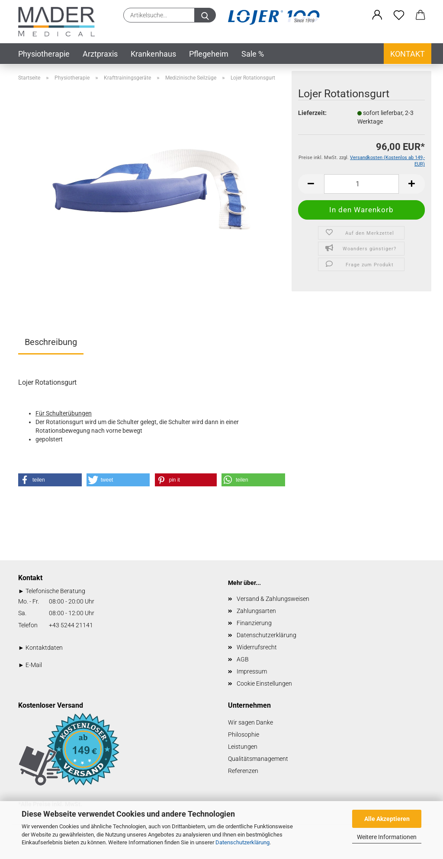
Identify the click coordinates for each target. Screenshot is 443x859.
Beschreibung (51, 342)
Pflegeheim (208, 53)
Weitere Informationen (387, 836)
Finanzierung (254, 623)
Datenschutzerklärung (242, 842)
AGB (243, 659)
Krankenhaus (153, 53)
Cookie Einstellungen (264, 683)
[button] (377, 15)
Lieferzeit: (312, 112)
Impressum (252, 671)
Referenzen (243, 770)
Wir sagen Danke (250, 722)
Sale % (252, 53)
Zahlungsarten (256, 610)
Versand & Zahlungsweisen (273, 598)
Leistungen (242, 746)
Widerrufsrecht (257, 647)
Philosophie (243, 734)
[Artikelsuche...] (205, 15)
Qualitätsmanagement (258, 758)
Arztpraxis (100, 53)
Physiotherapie (44, 53)
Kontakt (407, 53)
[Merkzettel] (399, 15)
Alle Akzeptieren (387, 818)
